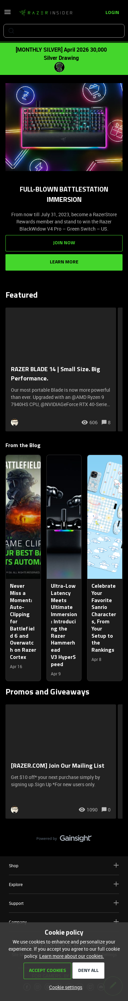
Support (64, 903)
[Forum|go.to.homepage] (45, 13)
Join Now (64, 243)
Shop (64, 865)
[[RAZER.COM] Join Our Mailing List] (60, 761)
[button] (64, 987)
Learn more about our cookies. (71, 956)
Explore (64, 884)
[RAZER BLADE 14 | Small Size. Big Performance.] (60, 369)
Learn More (64, 262)
